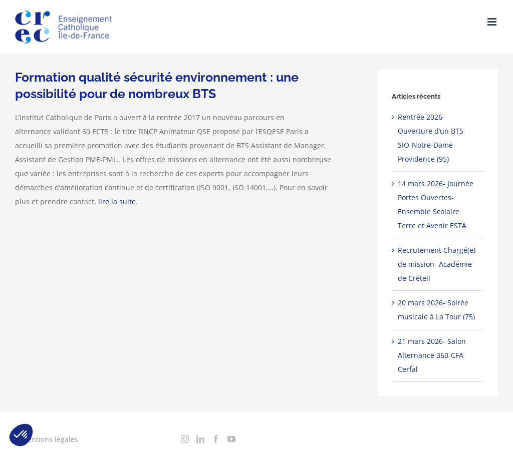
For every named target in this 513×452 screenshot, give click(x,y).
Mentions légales (49, 439)
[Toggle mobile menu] (492, 22)
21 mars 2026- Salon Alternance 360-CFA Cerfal (432, 355)
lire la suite (117, 201)
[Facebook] (216, 439)
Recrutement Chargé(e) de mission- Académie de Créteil (436, 264)
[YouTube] (231, 439)
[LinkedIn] (200, 439)
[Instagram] (185, 439)
